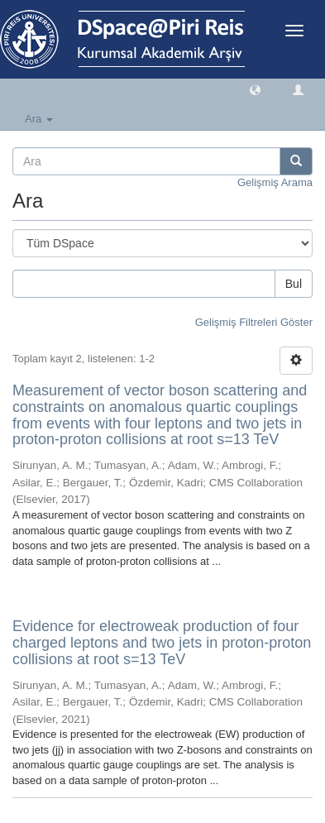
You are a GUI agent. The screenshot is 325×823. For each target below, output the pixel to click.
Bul (293, 283)
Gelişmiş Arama (275, 182)
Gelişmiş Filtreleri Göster (254, 322)
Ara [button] (39, 118)
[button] (255, 89)
